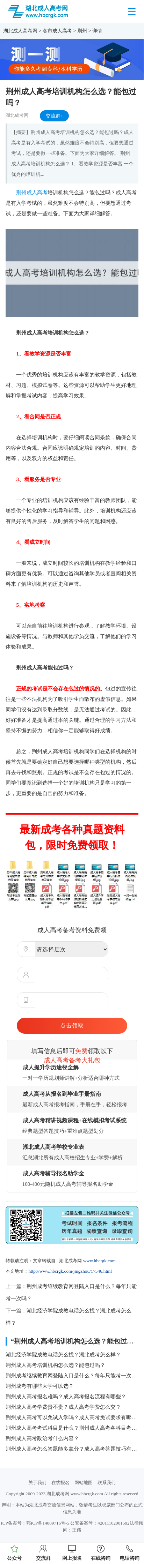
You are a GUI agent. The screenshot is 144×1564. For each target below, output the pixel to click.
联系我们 (107, 1482)
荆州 (82, 30)
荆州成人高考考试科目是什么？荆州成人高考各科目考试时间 (72, 1428)
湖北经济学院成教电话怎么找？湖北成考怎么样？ (63, 1354)
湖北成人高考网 (20, 30)
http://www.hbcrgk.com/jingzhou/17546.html (70, 1271)
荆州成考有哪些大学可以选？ (40, 1386)
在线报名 (60, 1482)
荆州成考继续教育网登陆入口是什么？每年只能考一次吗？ (72, 1375)
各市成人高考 (57, 30)
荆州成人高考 (32, 192)
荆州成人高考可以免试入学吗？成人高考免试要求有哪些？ (72, 1417)
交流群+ (54, 116)
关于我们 (37, 1482)
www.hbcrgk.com (99, 1260)
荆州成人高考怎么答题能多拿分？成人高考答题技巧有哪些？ (72, 1449)
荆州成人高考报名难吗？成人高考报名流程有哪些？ (66, 1396)
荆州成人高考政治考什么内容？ (42, 1438)
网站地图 (83, 1482)
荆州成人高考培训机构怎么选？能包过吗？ (55, 1365)
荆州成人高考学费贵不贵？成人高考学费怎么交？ (63, 1407)
